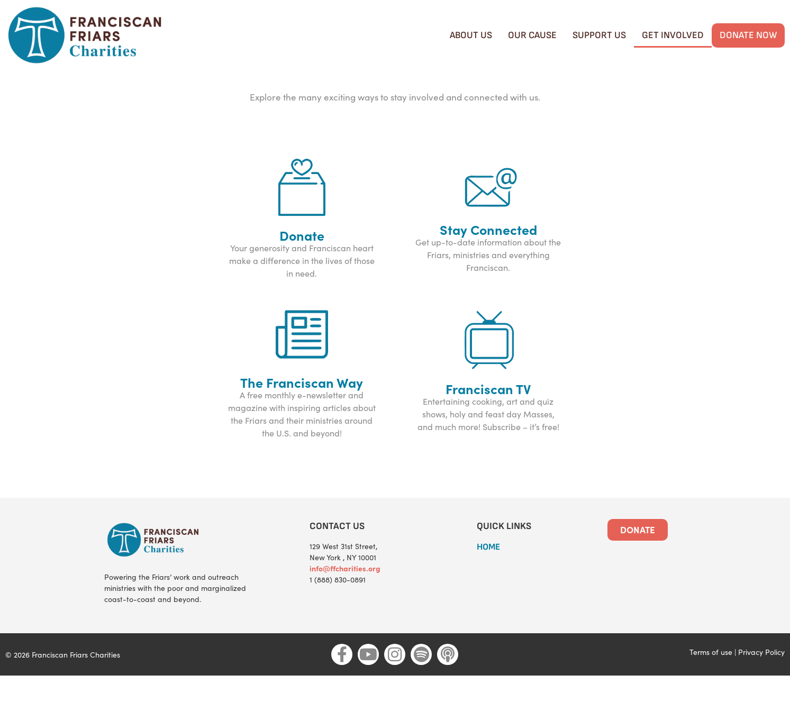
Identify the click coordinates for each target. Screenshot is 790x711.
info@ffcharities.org (345, 604)
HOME (488, 583)
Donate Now (748, 35)
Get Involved (673, 35)
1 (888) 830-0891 (338, 615)
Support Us (599, 35)
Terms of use (710, 687)
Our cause (532, 35)
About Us (471, 35)
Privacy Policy (761, 687)
